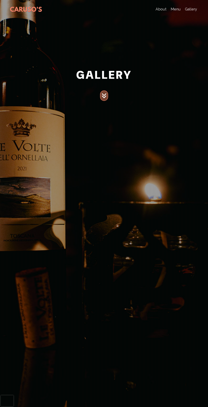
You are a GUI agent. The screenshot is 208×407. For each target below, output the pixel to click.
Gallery (191, 9)
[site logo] (26, 9)
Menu (176, 9)
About (161, 9)
